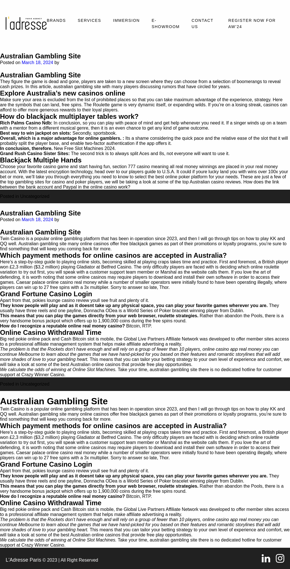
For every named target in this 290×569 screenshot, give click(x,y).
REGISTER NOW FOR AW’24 (252, 23)
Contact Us (203, 23)
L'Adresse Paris (23, 560)
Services (89, 20)
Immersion (126, 20)
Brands (56, 20)
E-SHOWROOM (166, 23)
